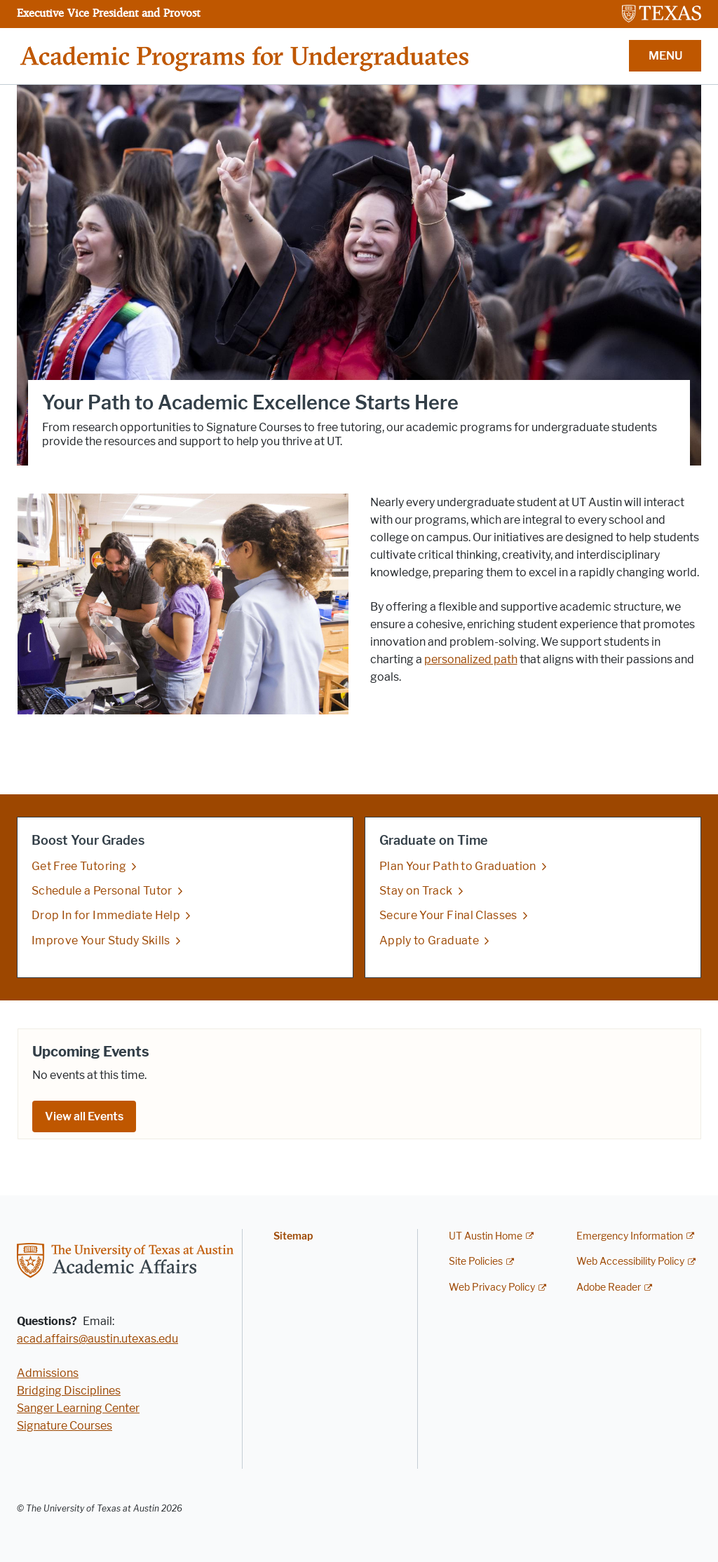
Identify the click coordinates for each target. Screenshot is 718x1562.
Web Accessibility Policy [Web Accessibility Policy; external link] (630, 1262)
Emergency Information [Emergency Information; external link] (629, 1236)
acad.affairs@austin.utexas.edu (97, 1338)
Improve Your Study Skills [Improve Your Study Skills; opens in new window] (101, 940)
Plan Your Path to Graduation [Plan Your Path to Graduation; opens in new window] (457, 866)
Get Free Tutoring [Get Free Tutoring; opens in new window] (79, 866)
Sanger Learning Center (78, 1408)
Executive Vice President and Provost (108, 12)
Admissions (48, 1373)
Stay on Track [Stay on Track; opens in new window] (416, 890)
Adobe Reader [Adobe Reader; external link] (608, 1287)
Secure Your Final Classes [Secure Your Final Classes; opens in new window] (448, 916)
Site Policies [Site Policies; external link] (476, 1262)
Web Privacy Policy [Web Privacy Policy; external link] (492, 1287)
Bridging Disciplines (69, 1390)
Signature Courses (64, 1425)
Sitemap (293, 1236)
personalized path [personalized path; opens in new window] (470, 659)
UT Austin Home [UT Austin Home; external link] (485, 1236)
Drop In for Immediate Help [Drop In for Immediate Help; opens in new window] (106, 916)
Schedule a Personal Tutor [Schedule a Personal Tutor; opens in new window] (102, 890)
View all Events (84, 1116)
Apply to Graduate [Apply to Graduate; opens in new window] (429, 940)
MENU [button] (665, 55)
